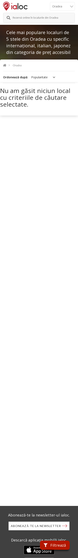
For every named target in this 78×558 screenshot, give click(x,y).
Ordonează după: (15, 77)
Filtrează (55, 545)
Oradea (17, 65)
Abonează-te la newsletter (36, 526)
